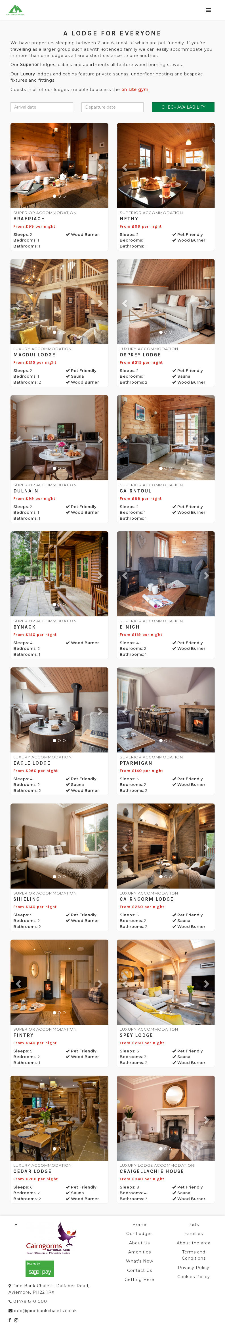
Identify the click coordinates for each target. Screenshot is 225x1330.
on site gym (134, 89)
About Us (139, 1243)
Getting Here (139, 1279)
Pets (193, 1224)
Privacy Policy (193, 1267)
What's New (139, 1261)
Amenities (139, 1252)
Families (193, 1233)
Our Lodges (139, 1233)
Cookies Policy (193, 1276)
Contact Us (139, 1270)
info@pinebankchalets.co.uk (45, 1310)
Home (139, 1224)
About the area (194, 1243)
